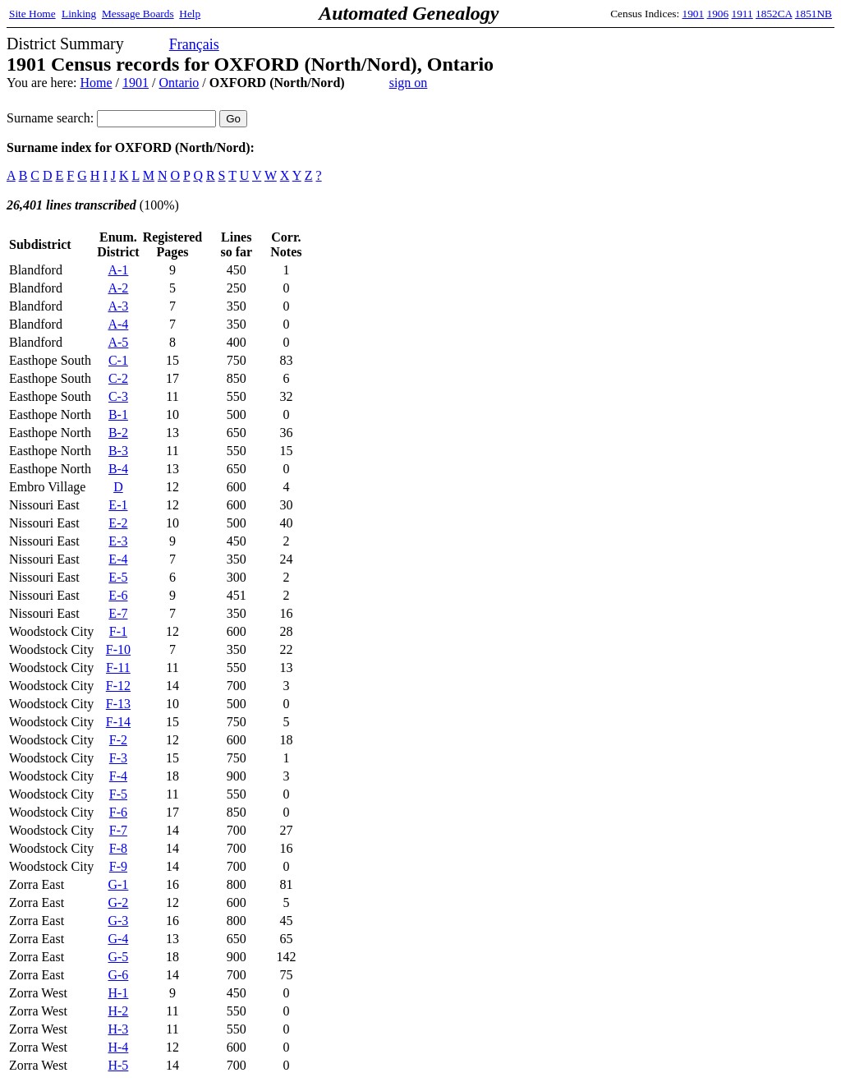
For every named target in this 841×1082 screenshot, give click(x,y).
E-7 (117, 613)
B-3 (118, 451)
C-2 (118, 378)
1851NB (813, 13)
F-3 (118, 758)
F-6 (118, 812)
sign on (408, 83)
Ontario (179, 83)
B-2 (118, 433)
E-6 (117, 595)
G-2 (118, 902)
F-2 (118, 740)
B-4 (118, 469)
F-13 (118, 704)
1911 (742, 13)
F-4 (118, 776)
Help (189, 13)
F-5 (118, 794)
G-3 (118, 921)
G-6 (118, 975)
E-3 (117, 541)
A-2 (118, 288)
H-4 (118, 1047)
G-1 (118, 884)
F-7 (118, 830)
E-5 (117, 577)
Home (96, 83)
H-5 (118, 1065)
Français (194, 44)
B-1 (118, 414)
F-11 (118, 668)
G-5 (118, 957)
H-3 (118, 1029)
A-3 (118, 306)
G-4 (118, 939)
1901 (693, 13)
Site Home (32, 13)
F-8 (118, 848)
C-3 (118, 396)
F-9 (118, 866)
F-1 (118, 631)
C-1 (118, 360)
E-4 (117, 559)
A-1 (118, 270)
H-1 (118, 993)
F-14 (118, 722)
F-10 (118, 649)
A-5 (118, 342)
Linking (79, 13)
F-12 (118, 686)
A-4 (118, 324)
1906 (718, 13)
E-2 (117, 523)
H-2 (118, 1011)
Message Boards (138, 13)
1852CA (774, 13)
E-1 (117, 505)
